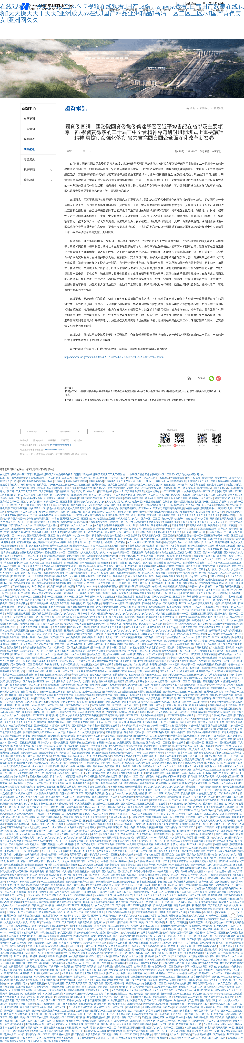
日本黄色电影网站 (64, 803)
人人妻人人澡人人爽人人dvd (96, 552)
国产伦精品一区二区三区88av (203, 742)
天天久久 (45, 654)
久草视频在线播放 (217, 674)
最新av (122, 939)
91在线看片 (143, 525)
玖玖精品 (18, 970)
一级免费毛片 (103, 583)
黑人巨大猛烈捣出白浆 (127, 831)
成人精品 (66, 871)
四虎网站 (60, 1021)
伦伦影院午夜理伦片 (114, 535)
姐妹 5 (186, 532)
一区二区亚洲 (53, 478)
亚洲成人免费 (113, 702)
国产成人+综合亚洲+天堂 (45, 634)
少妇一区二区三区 (100, 545)
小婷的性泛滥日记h (207, 793)
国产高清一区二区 (34, 617)
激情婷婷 (178, 1000)
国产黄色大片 (104, 576)
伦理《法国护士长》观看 (150, 752)
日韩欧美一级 (198, 532)
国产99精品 (106, 749)
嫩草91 (181, 518)
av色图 (217, 603)
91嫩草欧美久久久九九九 (211, 651)
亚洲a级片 (149, 973)
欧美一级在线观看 (16, 960)
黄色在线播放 (94, 603)
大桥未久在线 (126, 854)
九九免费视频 (126, 797)
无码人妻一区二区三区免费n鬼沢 (152, 732)
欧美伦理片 (210, 858)
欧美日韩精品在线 (143, 936)
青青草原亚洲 (182, 559)
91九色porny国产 (82, 535)
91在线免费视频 (70, 814)
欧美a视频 (103, 562)
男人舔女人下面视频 (176, 922)
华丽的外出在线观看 (171, 708)
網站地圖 (52, 440)
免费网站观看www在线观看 (188, 997)
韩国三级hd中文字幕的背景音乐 (204, 732)
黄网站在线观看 (104, 695)
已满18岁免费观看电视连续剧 (146, 817)
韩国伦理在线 (125, 549)
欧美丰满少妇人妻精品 (218, 712)
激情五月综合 (178, 725)
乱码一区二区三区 (74, 912)
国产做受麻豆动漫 (42, 583)
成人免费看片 (187, 671)
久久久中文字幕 (78, 654)
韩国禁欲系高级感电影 (110, 827)
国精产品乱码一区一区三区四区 (53, 484)
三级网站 (32, 549)
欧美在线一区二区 (140, 668)
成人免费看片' (35, 1041)
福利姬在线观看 (60, 529)
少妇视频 (165, 495)
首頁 (101, 9)
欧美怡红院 (54, 736)
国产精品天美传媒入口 (208, 719)
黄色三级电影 (78, 491)
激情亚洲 (75, 529)
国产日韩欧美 (161, 1034)
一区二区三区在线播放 (141, 814)
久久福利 (229, 759)
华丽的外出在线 (185, 647)
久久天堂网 (210, 953)
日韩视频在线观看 (10, 637)
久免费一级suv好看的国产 (32, 620)
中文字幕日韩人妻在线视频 (161, 515)
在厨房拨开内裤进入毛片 (186, 749)
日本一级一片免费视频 (12, 478)
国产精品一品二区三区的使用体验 (134, 905)
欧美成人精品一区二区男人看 (75, 661)
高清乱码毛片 (188, 685)
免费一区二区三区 (181, 681)
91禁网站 (11, 695)
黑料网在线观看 (88, 562)
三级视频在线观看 (127, 909)
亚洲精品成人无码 (23, 763)
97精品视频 (94, 871)
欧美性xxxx (153, 539)
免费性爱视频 (125, 773)
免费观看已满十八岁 (199, 922)
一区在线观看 (133, 535)
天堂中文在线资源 (57, 990)
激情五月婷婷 (124, 512)
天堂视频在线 (82, 647)
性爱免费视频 (28, 786)
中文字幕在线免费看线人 (44, 688)
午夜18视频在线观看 (149, 909)
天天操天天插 (105, 949)
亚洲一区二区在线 (53, 657)
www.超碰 (182, 973)
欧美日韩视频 (105, 966)
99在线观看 (162, 803)
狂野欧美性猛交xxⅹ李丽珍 (159, 858)
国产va (155, 566)
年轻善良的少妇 (199, 641)
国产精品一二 (174, 562)
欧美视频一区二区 (28, 875)
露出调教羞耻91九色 (63, 583)
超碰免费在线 (165, 881)
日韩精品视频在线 (79, 841)
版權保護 (24, 440)
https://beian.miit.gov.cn (54, 449)
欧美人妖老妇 (40, 841)
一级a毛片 (21, 607)
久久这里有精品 (223, 871)
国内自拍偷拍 (91, 729)
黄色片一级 (162, 593)
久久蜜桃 (140, 861)
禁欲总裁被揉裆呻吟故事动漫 (226, 481)
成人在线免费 (88, 529)
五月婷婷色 (75, 678)
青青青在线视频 (80, 674)
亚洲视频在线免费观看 (118, 515)
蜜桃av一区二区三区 (52, 596)
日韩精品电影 (121, 1021)
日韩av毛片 (6, 566)
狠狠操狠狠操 (107, 729)
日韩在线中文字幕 (105, 1038)
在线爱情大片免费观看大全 (113, 719)
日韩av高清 (48, 905)
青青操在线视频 (9, 552)
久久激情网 (53, 522)
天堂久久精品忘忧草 (120, 946)
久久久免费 (56, 532)
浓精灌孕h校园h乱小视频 (74, 522)
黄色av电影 (72, 556)
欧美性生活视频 (197, 705)
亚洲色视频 (66, 634)
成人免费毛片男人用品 (141, 562)
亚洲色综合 (139, 742)
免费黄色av (37, 1031)
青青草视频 (139, 512)
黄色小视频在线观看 (207, 657)
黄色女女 (137, 946)
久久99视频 (117, 990)
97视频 (78, 817)
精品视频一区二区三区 (59, 620)
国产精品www (87, 807)
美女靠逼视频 (190, 708)
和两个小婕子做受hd (145, 871)
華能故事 (39, 180)
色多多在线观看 (54, 562)
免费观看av (47, 566)
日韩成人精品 (85, 566)
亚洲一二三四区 (56, 590)
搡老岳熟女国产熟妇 (106, 556)
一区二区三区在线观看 (52, 881)
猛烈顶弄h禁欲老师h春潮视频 (81, 776)
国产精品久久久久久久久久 (222, 854)
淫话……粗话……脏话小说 (151, 481)
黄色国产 (187, 783)
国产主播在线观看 (118, 484)
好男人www (221, 749)
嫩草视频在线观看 (172, 695)
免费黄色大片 (27, 837)
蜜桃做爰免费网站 (184, 630)
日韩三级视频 (23, 634)
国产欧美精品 (204, 488)
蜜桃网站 (63, 949)
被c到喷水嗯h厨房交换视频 (53, 956)
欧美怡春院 (176, 953)
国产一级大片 (48, 559)
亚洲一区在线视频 (214, 691)
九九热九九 (210, 987)
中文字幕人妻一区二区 (158, 698)
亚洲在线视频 (144, 532)
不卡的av (98, 566)
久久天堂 (218, 586)
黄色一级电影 (23, 661)
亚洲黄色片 (207, 736)
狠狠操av (11, 814)
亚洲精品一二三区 (51, 922)
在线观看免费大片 (10, 484)
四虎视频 (197, 807)
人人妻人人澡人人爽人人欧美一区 (124, 501)
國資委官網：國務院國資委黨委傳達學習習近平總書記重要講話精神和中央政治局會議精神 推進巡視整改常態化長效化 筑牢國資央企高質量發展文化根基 (143, 393)
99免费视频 (169, 586)
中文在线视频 (66, 980)
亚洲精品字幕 (52, 888)
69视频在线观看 (176, 505)
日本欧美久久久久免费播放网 (120, 481)
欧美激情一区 (188, 664)
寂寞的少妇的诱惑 (197, 525)
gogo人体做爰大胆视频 (90, 712)
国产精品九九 (114, 624)
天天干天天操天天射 (86, 966)
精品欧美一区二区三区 (151, 624)
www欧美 (25, 834)
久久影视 (131, 749)
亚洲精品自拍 (46, 892)
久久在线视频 (74, 512)
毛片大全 (119, 491)
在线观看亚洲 (198, 644)
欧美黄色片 (214, 525)
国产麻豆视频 (112, 864)
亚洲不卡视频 (129, 702)
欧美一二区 (15, 498)
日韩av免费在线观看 (143, 1014)
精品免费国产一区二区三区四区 (57, 1010)
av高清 (231, 488)
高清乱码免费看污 (117, 919)
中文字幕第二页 (31, 820)
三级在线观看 (7, 634)
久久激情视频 (141, 664)
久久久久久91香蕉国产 (39, 579)
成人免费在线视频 (165, 613)
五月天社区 (135, 674)
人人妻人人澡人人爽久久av (30, 797)
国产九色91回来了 (145, 797)
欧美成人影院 (230, 769)
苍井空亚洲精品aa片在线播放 (195, 661)
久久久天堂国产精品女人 (229, 983)
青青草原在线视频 (10, 596)
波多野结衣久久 (42, 827)
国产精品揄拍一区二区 (229, 654)
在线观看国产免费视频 (207, 800)
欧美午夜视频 (215, 895)
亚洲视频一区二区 (119, 522)
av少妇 (27, 736)
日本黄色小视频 (130, 725)
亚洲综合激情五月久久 (80, 756)
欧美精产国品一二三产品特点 (144, 484)
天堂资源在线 (59, 627)
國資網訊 (29, 149)
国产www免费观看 (213, 552)
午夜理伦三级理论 (82, 478)
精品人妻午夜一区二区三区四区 (206, 790)
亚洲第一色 (10, 915)
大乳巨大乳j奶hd (13, 759)
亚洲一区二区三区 (144, 688)
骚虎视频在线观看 (101, 705)
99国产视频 (82, 685)
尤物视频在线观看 (83, 895)
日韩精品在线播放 (152, 603)
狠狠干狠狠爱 (11, 848)
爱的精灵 (43, 963)
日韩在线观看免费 (119, 573)
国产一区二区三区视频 (91, 539)
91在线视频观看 (79, 495)
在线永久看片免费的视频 (57, 1041)
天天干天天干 (218, 522)
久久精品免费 (123, 1014)
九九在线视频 (10, 698)
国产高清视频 (162, 1014)
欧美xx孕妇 (88, 657)
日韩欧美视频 (184, 769)
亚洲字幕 (218, 943)
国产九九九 (113, 973)
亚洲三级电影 (187, 593)
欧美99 (63, 715)
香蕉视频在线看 (170, 522)
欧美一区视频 (68, 664)
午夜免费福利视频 (169, 868)
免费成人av (231, 803)
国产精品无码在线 (183, 501)
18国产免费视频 (59, 742)
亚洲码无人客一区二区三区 (141, 478)
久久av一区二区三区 (107, 722)
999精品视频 (227, 515)
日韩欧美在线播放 (18, 603)
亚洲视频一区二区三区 (123, 800)
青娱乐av (22, 749)
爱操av (24, 861)
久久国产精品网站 (60, 495)
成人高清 (155, 949)
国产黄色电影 (68, 685)
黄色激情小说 (70, 993)
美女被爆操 (160, 562)
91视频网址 (58, 573)
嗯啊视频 (237, 671)
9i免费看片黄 (74, 827)
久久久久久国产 (34, 501)
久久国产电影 (187, 824)
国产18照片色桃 (111, 691)
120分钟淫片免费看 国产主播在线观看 (53, 695)
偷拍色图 (69, 586)
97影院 (185, 966)
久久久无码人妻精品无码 (91, 732)
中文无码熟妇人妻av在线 (17, 532)
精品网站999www (193, 678)
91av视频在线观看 (233, 685)
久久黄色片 (67, 973)
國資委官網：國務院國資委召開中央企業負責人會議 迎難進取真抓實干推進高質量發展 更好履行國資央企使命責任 (135, 400)
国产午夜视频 (44, 756)
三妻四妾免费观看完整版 (144, 780)
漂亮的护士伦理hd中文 (132, 661)
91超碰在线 (28, 678)
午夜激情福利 (52, 664)
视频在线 (232, 1038)
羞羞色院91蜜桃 (188, 722)
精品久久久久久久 (169, 671)
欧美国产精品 (90, 681)
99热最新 (208, 844)
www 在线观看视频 (179, 864)
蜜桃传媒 (114, 508)
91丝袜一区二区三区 (112, 559)
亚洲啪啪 (226, 637)
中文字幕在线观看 (224, 841)
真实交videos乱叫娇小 (157, 657)
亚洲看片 (131, 681)
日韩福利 (197, 681)
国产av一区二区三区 (187, 613)
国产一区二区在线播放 (53, 691)
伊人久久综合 (131, 990)
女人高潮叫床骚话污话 (21, 990)
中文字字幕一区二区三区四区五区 (224, 562)
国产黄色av (209, 678)
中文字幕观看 (59, 641)
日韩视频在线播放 (162, 834)
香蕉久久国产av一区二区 (123, 790)
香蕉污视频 (100, 926)
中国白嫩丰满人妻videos (48, 814)
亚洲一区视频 (228, 525)
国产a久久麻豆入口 (218, 617)
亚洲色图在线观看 (48, 549)
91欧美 (73, 498)
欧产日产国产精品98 (14, 518)
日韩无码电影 (216, 576)
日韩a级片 (9, 790)
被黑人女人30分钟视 (101, 674)
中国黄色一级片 (223, 746)
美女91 (122, 722)
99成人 (164, 769)
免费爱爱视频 (85, 922)
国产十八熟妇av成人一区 (184, 902)
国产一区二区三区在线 (129, 739)
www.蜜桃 (174, 664)
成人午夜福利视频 (102, 641)
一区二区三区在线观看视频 (15, 1031)
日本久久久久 (57, 776)
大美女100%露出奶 (171, 929)
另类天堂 (64, 943)
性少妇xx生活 (68, 766)
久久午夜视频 (144, 834)
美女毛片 (174, 593)
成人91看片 (38, 766)
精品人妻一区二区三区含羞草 (161, 1021)
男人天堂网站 (53, 488)
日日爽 (21, 919)
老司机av (39, 729)
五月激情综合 (197, 579)
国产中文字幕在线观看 (194, 851)
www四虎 (212, 634)
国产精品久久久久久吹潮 (189, 814)
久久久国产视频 (49, 980)
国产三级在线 (105, 491)
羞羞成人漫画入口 (110, 834)
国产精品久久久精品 (73, 929)
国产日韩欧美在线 (47, 539)
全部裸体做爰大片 (30, 691)
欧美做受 (181, 586)
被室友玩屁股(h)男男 (40, 630)
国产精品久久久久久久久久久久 (76, 525)
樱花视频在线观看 (101, 1017)
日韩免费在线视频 (94, 532)
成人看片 (9, 1014)
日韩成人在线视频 (10, 691)
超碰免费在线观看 (135, 617)
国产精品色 (100, 488)
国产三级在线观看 (50, 817)
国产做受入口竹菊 (96, 651)
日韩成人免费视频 (28, 627)
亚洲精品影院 (133, 603)
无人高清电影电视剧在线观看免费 (50, 576)
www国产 (182, 484)
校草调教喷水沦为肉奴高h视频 (162, 512)
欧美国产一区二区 (208, 936)
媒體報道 (29, 139)
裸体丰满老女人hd (99, 956)
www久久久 (160, 936)
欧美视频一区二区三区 (201, 498)
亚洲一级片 (140, 539)
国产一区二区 (162, 902)
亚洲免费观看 (39, 736)
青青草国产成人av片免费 (60, 1038)
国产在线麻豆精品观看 (219, 878)
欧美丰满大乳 (105, 637)
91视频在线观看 (48, 932)
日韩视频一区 (191, 1014)
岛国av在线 (222, 1007)
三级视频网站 (206, 613)
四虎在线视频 (69, 909)
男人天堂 (199, 766)
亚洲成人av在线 (151, 926)
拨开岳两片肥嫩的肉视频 (159, 939)
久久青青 (99, 525)
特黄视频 (139, 590)
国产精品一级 (212, 763)
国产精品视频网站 (204, 885)
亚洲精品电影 (130, 624)
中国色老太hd (26, 698)
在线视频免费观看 (134, 498)
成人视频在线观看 (226, 545)
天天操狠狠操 (177, 478)
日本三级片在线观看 (136, 980)
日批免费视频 (188, 793)
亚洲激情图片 (223, 810)
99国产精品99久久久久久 (228, 498)
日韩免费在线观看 (125, 596)
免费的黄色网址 (148, 970)
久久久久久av (95, 698)
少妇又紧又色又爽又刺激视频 (89, 515)
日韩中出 (23, 545)
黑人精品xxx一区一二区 (176, 641)
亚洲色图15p (141, 488)
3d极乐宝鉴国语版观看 (228, 827)
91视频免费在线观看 (84, 722)
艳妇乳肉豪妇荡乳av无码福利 (90, 624)
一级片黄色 (127, 688)
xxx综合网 (238, 539)
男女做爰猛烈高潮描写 (180, 739)
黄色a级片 (150, 498)
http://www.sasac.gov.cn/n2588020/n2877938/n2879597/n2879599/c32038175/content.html (114, 356)
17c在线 (150, 861)
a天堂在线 (37, 657)
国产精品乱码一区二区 (12, 501)
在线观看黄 (114, 488)
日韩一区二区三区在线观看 (15, 688)
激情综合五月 (198, 610)
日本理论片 (45, 627)
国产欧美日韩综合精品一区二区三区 (119, 715)
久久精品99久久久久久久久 (167, 532)
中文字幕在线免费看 (210, 627)
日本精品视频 (31, 970)
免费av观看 (154, 576)
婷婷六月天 (10, 1034)
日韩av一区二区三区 (39, 749)
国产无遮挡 (127, 488)
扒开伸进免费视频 (150, 678)
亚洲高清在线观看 (177, 481)
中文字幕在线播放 (144, 756)
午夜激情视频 (128, 834)
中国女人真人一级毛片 (182, 657)
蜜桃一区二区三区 (74, 1031)
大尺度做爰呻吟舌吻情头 (82, 576)
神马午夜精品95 (73, 851)
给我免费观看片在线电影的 (190, 590)
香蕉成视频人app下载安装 (141, 545)
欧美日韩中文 (74, 681)
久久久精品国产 (17, 579)
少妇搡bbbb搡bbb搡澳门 (200, 586)
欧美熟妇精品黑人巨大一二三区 (173, 610)
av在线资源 (67, 817)
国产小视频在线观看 (129, 579)
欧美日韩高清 (217, 668)
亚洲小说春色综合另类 (24, 586)
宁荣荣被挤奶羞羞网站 (34, 647)
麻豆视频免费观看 (99, 841)
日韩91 (136, 705)
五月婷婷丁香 (7, 963)
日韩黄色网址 (43, 529)
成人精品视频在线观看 (176, 579)
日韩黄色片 (67, 624)
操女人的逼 (223, 600)
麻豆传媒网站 (209, 898)
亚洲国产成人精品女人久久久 (124, 518)
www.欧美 (120, 820)
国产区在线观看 (228, 742)
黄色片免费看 (186, 960)
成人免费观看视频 (85, 803)
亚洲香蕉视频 (224, 858)
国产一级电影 (119, 583)
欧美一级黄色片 (120, 593)
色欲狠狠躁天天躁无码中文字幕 (50, 542)
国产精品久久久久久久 (21, 525)
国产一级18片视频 (144, 556)
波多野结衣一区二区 (152, 705)
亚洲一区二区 (236, 776)
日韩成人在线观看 (188, 627)
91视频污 (63, 854)
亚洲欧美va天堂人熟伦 (46, 525)
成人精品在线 (37, 562)
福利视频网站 (53, 871)
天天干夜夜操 (112, 688)
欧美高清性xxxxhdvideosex (91, 702)
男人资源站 (12, 651)
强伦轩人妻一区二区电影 (85, 620)
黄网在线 (26, 573)
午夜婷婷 (96, 980)
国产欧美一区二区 (45, 698)
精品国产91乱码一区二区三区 (120, 532)
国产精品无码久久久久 (226, 926)
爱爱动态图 (172, 960)
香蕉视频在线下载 (162, 997)
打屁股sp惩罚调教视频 (222, 695)
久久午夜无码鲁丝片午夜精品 (158, 559)
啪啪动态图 (221, 505)
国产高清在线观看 (18, 508)
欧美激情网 (208, 478)
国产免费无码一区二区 (175, 603)
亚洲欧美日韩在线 (53, 1027)
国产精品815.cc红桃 (78, 627)
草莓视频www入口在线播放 (99, 596)
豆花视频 (234, 617)
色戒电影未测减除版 (17, 888)
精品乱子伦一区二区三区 (153, 841)
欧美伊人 (16, 539)
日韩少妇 (11, 749)
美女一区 (139, 773)
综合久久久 (209, 729)
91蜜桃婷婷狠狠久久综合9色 (119, 837)
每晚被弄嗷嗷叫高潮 (66, 566)
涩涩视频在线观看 (35, 478)
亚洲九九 (4, 641)
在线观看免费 (85, 488)
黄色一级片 (12, 624)
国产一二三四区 (206, 827)
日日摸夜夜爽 (62, 491)
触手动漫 (143, 607)
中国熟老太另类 (40, 532)
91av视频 (99, 895)
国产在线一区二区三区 (140, 583)
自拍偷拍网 (186, 868)
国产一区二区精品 (76, 885)
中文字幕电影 (191, 943)
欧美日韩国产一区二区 (208, 637)
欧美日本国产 (173, 773)
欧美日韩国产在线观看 (90, 498)
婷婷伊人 (16, 505)
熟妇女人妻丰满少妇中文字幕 (126, 529)
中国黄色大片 (32, 844)
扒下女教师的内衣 (27, 936)
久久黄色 (202, 624)
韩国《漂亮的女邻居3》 (49, 1004)
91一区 (12, 932)
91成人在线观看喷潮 (22, 831)
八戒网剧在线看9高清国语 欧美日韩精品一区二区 (153, 875)
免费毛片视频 (232, 586)
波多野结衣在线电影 (147, 671)
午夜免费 (109, 993)
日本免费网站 (25, 695)
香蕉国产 (202, 685)
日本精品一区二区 (76, 820)
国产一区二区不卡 (196, 569)
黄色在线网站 (152, 491)
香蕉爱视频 (145, 566)
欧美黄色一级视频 (85, 583)
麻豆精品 (142, 681)
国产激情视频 (66, 549)
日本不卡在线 (213, 590)
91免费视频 (137, 976)
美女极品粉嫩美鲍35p (91, 837)
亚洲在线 (69, 630)
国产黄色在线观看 (73, 532)
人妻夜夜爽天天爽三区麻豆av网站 (200, 773)
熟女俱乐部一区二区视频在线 (128, 552)
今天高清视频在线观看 (18, 613)
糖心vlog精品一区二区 (196, 576)
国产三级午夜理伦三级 (157, 953)
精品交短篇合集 (219, 960)
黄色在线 (129, 732)
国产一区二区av (203, 837)
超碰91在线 (234, 664)
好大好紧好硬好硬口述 (93, 848)
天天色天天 (120, 1010)
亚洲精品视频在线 (30, 624)
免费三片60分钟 (231, 868)
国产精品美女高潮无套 (185, 820)
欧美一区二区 (146, 922)
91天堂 (40, 997)
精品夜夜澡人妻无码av (31, 552)
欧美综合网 (40, 831)
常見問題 (65, 440)
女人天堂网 (63, 861)
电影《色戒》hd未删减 (68, 617)
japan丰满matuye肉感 (42, 834)
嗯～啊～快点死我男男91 (26, 566)
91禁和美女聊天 (37, 861)
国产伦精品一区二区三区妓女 (22, 512)
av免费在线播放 (25, 773)
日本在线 (59, 481)
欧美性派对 (110, 539)
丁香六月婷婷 (16, 844)
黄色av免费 (53, 508)
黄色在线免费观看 (147, 915)
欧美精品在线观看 (29, 881)
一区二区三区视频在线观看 (179, 715)
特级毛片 (139, 549)
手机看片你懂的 (119, 562)
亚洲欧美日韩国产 (10, 644)
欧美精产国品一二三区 (219, 532)
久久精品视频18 (199, 915)
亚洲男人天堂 (214, 610)
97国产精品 (46, 858)
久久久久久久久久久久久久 (195, 522)
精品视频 (5, 902)
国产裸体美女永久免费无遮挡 (172, 498)
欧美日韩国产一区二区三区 (60, 797)
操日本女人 (209, 912)
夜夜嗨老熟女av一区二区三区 (25, 685)
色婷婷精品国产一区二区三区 (178, 674)
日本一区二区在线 (74, 596)
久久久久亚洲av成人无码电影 (211, 593)
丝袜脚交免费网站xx (77, 573)
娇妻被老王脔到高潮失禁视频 (169, 508)
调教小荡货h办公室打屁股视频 (25, 719)
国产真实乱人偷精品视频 (203, 654)
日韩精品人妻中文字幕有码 (155, 634)
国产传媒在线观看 (126, 729)
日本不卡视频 (195, 980)
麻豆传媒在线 (181, 970)
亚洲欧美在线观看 (152, 529)
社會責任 (182, 9)
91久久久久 (208, 542)
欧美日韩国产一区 (21, 576)
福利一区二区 (160, 1024)
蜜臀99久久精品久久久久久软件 (107, 627)
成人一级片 (207, 749)
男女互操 (183, 705)
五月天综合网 (179, 956)
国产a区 (29, 702)
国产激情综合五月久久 (78, 705)
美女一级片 (121, 885)
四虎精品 (185, 600)
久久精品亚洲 (70, 708)
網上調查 (78, 440)
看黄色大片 (221, 478)
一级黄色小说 (11, 834)
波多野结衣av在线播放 (51, 912)
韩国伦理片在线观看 (109, 725)
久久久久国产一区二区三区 (164, 759)
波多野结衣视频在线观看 (81, 607)
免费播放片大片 (178, 980)
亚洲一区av (188, 800)
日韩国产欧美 (28, 484)
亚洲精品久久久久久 (199, 481)
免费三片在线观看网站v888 (160, 590)
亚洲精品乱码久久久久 (154, 505)
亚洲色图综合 (178, 525)
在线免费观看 (13, 647)
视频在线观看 (100, 508)
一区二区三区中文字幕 (141, 851)
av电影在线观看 (157, 607)
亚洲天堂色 (168, 854)
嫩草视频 (5, 576)
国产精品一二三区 (28, 515)
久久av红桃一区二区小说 (61, 647)
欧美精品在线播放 (108, 939)
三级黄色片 (140, 824)
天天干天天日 (220, 1027)
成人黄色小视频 (151, 946)
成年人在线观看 (61, 505)
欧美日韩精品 (121, 695)
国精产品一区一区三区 (95, 943)
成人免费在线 (200, 783)
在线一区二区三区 (187, 651)
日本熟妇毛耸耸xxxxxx (47, 674)
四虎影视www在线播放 (61, 966)
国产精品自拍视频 (178, 790)
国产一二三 (134, 1017)
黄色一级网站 (169, 518)
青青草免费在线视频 (28, 932)
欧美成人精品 (200, 868)
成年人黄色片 (62, 892)
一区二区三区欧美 (81, 484)
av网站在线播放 (128, 607)
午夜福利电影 (78, 603)
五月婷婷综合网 (63, 515)
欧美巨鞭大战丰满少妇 (12, 671)
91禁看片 (212, 644)
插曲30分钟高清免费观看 (111, 681)
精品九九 (78, 579)
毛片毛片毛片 (215, 685)
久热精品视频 (147, 820)
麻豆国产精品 (104, 742)
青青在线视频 (232, 973)
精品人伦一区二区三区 (18, 522)
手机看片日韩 (237, 549)
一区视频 (174, 600)
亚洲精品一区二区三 (148, 495)
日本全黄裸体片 (24, 987)
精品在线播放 (125, 736)
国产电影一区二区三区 (175, 691)
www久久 (21, 535)
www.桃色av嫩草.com (107, 607)
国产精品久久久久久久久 (167, 851)
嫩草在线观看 (24, 542)
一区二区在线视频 (99, 573)
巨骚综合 (36, 905)
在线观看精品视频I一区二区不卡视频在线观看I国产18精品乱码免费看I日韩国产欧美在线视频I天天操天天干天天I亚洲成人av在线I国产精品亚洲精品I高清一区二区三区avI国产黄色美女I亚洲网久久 (102, 474)
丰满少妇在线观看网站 (53, 556)
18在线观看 (43, 637)
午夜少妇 (193, 973)
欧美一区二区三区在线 (87, 630)
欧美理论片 (215, 868)
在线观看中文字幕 (49, 752)
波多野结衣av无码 (47, 949)
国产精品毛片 (147, 776)
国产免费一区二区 (154, 637)
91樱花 (224, 549)
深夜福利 (137, 766)
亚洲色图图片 (52, 552)
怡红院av (111, 668)
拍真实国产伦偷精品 (89, 559)
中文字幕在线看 (197, 484)
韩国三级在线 (100, 478)
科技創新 (165, 9)
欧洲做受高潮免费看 (20, 583)
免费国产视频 (11, 1007)
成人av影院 (222, 776)
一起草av (34, 824)
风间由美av (132, 820)
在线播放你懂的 (129, 888)
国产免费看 (196, 858)
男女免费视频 (168, 651)
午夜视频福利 (95, 481)
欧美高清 (233, 505)
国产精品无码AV (184, 990)
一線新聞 (29, 129)
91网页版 (221, 495)
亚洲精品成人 (207, 834)
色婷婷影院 (184, 1021)
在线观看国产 (211, 607)
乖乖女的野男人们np (219, 919)
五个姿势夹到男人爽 (132, 898)
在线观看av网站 (33, 993)
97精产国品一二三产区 (173, 949)
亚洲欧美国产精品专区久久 (37, 505)
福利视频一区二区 (152, 674)
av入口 (87, 512)
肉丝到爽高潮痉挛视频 (21, 725)
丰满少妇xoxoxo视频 (96, 1031)
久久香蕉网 (43, 495)
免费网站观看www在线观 (52, 512)
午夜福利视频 (193, 505)
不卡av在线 (128, 610)
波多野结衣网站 (132, 559)
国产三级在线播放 (221, 817)
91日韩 (12, 773)
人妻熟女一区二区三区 (37, 783)
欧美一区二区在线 (30, 559)
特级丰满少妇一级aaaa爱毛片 (45, 610)
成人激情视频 (68, 888)
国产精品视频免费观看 (197, 688)
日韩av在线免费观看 (126, 600)
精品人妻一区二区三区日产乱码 (225, 573)
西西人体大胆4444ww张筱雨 (153, 600)
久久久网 (34, 1014)
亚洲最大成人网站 (108, 960)
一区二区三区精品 (171, 491)
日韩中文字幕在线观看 (145, 912)
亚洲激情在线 (183, 539)
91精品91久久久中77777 (100, 997)
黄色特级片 (155, 488)
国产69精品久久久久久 (109, 610)
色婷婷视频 (201, 630)
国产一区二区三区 (151, 518)
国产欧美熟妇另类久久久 (106, 888)
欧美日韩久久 (8, 919)
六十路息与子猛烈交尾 (192, 759)
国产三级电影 (135, 858)
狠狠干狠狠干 (103, 593)
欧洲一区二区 (203, 824)
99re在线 (49, 939)
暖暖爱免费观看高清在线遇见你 (130, 569)
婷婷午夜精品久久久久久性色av (162, 549)
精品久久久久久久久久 (202, 559)
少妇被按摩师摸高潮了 (38, 518)
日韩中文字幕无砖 (183, 746)
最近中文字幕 (147, 831)
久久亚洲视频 (184, 807)
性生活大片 (61, 939)
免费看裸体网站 (227, 936)
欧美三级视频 (222, 542)
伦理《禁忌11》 (214, 1000)
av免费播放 (189, 695)
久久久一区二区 (106, 1014)
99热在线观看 (204, 664)
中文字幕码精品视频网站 (193, 617)
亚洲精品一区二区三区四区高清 (118, 763)
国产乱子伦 (169, 529)
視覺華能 (39, 170)
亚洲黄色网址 (8, 542)
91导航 (55, 518)
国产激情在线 (65, 790)
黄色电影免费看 (124, 590)
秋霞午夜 (163, 980)
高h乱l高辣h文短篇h (110, 868)
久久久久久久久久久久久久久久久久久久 (198, 515)
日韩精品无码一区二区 (98, 990)
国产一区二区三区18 (178, 668)
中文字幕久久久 (117, 478)
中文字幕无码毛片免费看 (140, 844)
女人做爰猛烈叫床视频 (222, 647)
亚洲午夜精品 (125, 556)
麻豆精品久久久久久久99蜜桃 (145, 695)
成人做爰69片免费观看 (152, 715)
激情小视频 (234, 593)
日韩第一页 (228, 627)
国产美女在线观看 (197, 854)
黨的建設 (198, 9)
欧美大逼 (169, 624)
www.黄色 (162, 864)
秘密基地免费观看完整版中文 (201, 508)
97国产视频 (33, 960)
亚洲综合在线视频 (35, 671)
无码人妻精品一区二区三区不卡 (169, 596)
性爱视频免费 (11, 739)
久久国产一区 (163, 956)
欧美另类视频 (70, 864)
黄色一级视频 (199, 573)
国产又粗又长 (215, 905)
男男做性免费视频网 (76, 481)
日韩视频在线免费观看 (149, 691)
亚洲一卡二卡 (163, 861)
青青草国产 (17, 858)
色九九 (109, 793)
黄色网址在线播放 (160, 525)
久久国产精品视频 (54, 1031)
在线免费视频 (73, 637)
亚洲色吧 (202, 919)
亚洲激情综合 (203, 671)
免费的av (79, 790)
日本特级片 (44, 742)
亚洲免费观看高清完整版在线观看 (111, 780)
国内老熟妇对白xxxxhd (175, 542)
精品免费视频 (199, 539)
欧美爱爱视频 (115, 1031)
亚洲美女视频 (183, 556)
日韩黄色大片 (184, 946)
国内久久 (66, 919)
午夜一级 (157, 586)
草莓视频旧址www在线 (83, 505)
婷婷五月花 (162, 545)
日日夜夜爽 (208, 505)
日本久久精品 (219, 488)
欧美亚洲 (27, 712)
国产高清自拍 (96, 983)
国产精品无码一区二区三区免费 (213, 698)
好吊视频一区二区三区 (68, 905)
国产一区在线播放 (186, 529)
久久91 (156, 729)
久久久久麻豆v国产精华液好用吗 (144, 542)
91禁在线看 (51, 729)
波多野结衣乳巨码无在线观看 (160, 807)
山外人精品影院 (98, 518)
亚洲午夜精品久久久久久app (162, 627)
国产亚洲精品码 (72, 657)
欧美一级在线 (22, 705)
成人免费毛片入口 (10, 997)
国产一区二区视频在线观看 (128, 637)
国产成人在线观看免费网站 (35, 885)
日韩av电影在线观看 (222, 715)
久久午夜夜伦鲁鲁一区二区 (196, 491)
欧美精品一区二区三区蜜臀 (58, 501)
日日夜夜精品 (201, 647)
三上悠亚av (226, 864)
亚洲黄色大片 (95, 549)
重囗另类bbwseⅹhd (85, 586)
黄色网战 (173, 661)
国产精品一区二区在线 (16, 569)
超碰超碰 (32, 949)
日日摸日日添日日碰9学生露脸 (126, 786)
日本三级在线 (158, 668)
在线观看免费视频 (98, 522)
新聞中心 (148, 9)
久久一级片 (222, 678)
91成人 (14, 481)
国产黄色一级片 (110, 1034)
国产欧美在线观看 (155, 773)
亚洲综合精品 (74, 1000)
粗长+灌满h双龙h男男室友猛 (85, 858)
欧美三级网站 (69, 953)
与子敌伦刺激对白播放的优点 (160, 552)
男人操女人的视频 (38, 545)
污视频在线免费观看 (230, 657)
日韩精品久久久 (127, 915)
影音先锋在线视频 (199, 668)
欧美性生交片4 (81, 875)
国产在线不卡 (200, 892)
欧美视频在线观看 (165, 573)
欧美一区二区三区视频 (23, 495)
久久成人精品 (144, 712)
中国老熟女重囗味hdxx (157, 719)
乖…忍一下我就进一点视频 (98, 542)
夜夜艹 (208, 1027)
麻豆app (173, 885)
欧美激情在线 (46, 515)
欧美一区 (44, 919)
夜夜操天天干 (36, 939)
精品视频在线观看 (181, 495)
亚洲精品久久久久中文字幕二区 (162, 617)
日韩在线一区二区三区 (203, 600)
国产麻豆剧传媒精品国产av (130, 1038)
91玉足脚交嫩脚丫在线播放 (158, 501)
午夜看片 (228, 943)
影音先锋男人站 (47, 875)
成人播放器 (122, 902)
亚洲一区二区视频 (21, 593)
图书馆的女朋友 (124, 664)
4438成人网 (32, 919)
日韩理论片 (170, 705)
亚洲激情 (159, 922)
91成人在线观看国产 (159, 681)
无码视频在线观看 (117, 651)
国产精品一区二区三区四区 (207, 769)
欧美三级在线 (229, 603)
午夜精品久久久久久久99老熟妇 (157, 990)
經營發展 (131, 9)
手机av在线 (127, 654)
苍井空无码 (226, 980)
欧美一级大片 (7, 657)
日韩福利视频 (43, 641)
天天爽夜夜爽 (31, 790)
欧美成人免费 (231, 905)
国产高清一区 (127, 586)
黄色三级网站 (16, 993)
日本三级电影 (176, 803)
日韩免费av (22, 939)
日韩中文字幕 (88, 610)
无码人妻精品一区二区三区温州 (158, 535)
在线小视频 (76, 644)
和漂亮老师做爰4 (58, 607)
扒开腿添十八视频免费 (167, 756)
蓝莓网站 (43, 966)
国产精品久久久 (170, 909)
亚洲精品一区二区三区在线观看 (138, 803)
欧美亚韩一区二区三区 (211, 973)
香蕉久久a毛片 (136, 807)
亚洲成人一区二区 (221, 824)
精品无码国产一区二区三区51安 (27, 668)
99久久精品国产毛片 (152, 579)
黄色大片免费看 (25, 814)
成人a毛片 (119, 749)
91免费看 (176, 783)
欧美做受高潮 (130, 868)
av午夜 (68, 926)
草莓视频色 (103, 529)
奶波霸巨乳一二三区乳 (104, 512)
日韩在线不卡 (36, 569)
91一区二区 (126, 1034)
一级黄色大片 (109, 736)
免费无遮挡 (31, 966)
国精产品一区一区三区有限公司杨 (205, 535)
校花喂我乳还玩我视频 (201, 926)
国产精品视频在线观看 (154, 739)
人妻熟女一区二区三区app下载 (110, 708)
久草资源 (197, 888)
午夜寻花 (92, 725)
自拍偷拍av (112, 769)
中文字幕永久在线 (105, 590)
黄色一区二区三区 (58, 841)
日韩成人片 (17, 600)
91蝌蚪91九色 (168, 539)
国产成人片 (98, 898)
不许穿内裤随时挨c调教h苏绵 (212, 583)
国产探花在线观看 (135, 491)
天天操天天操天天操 (72, 719)
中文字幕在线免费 (14, 702)
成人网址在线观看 (155, 960)
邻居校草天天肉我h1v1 (56, 498)
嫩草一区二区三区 (68, 539)
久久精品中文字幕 (113, 498)
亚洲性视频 (21, 1014)
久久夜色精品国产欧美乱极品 (143, 647)
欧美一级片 (81, 549)
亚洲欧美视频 (134, 722)
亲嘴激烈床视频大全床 (230, 898)
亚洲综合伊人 (92, 763)
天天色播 (11, 936)
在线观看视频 (21, 630)
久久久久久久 (220, 837)
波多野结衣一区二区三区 (27, 556)
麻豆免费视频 (219, 664)
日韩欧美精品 (36, 888)
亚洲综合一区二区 (80, 545)
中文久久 (50, 617)
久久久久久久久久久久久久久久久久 (153, 620)
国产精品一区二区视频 (91, 993)
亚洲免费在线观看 (42, 613)
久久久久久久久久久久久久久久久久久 (164, 786)
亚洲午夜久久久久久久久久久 (89, 501)
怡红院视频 (20, 549)
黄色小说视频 (138, 515)
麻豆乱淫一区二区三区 (189, 780)
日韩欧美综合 (137, 1021)
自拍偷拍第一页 (185, 831)
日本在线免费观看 (102, 569)
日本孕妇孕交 (187, 871)
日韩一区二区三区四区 (193, 878)
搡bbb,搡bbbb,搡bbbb (95, 579)
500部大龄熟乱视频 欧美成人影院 (188, 634)
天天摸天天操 (32, 654)
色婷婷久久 (100, 922)
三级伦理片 (17, 617)
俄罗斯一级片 (119, 1017)
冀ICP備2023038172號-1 (60, 445)
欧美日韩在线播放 (81, 569)
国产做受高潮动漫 (94, 912)
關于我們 (114, 9)
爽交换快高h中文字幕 (197, 518)
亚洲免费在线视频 (165, 556)
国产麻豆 (30, 529)
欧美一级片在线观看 (174, 817)
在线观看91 (163, 478)
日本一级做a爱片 (20, 610)
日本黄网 (96, 535)
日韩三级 (121, 844)
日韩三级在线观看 (207, 529)
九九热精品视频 (101, 756)
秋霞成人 (42, 586)
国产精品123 (90, 719)
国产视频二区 (39, 590)
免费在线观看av (216, 705)
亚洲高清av (195, 542)
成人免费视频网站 (122, 742)
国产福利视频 (53, 953)
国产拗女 (151, 1038)
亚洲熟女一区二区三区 (189, 552)
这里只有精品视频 (10, 786)
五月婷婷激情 (118, 545)
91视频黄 (108, 712)
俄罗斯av (50, 569)
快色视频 (181, 535)
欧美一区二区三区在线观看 (34, 1017)
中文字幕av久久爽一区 (230, 634)
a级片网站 (32, 780)
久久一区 (131, 525)
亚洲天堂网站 (187, 512)
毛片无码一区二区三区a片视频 (210, 501)
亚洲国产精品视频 (204, 990)
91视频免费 (53, 702)
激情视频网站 (120, 674)
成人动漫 (112, 773)
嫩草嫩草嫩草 (64, 535)
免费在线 (163, 915)
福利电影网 (52, 715)
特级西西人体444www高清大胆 (152, 837)
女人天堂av (27, 644)
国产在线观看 (178, 742)
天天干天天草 (76, 854)
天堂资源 (219, 803)
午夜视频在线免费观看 (180, 983)
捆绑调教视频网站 (115, 525)
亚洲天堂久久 (185, 766)
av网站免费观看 (217, 641)
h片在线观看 (23, 488)
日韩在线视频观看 (38, 607)
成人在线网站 (47, 960)
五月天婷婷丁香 (230, 732)
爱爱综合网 (100, 909)
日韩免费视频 (41, 987)
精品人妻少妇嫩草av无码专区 (47, 593)
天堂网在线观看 (60, 654)
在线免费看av (107, 620)
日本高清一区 (120, 858)
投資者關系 (217, 9)
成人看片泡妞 (178, 569)
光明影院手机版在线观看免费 (75, 752)
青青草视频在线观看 (202, 841)
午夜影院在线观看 (44, 644)
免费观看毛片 (91, 868)
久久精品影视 (7, 987)
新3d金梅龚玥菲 (121, 641)
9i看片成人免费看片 (137, 576)
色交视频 (181, 854)
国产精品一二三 (29, 752)
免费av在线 (10, 851)
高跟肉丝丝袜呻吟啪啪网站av (120, 644)
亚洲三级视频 (217, 1017)
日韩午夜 (173, 915)
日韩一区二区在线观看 (156, 898)
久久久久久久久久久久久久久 (63, 831)
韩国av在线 (40, 702)
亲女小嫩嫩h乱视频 (32, 498)
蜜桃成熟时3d (89, 637)
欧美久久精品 (87, 593)
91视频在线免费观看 (172, 576)
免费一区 (178, 943)
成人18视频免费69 (100, 613)
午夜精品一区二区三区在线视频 (121, 566)
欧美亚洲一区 (108, 739)
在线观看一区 (63, 569)
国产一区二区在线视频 (102, 600)
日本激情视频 (172, 878)
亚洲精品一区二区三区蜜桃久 (22, 912)
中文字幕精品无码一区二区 (40, 1024)
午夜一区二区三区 (50, 624)
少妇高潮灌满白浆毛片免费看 (145, 522)
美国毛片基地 (187, 719)
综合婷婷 (51, 712)
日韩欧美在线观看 (85, 695)
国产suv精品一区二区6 (204, 1021)
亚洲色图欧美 (72, 844)
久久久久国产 (62, 651)
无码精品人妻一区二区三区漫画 (51, 763)
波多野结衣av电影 (106, 505)
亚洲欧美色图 (99, 484)
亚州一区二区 (202, 960)
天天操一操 (85, 641)
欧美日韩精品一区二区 (89, 736)
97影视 (53, 725)
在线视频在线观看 (108, 776)
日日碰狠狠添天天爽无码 (223, 518)
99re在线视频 (193, 478)
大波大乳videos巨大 (118, 817)
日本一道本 (175, 583)
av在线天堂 (163, 871)
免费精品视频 (233, 668)
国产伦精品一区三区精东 (36, 681)
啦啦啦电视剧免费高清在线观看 (36, 481)
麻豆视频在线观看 (67, 559)
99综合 (166, 488)
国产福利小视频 (12, 854)
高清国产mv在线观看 (114, 603)
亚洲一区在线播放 (46, 786)
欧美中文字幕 (144, 749)
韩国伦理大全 (38, 522)
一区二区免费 (167, 647)
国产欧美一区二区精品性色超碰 (119, 495)
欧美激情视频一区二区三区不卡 (89, 919)
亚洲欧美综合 (89, 1021)
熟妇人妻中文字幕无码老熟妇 (76, 508)
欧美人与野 (95, 495)
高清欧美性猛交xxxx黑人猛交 (90, 932)
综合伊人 (122, 807)
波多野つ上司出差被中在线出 (201, 566)
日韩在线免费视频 (94, 644)
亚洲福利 (9, 705)
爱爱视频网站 (163, 783)
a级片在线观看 (164, 820)
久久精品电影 (125, 539)
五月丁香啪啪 (46, 491)
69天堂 (155, 763)
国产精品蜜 (78, 1034)
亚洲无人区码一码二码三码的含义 (171, 712)
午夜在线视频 (59, 756)
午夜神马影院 (86, 556)
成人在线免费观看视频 (127, 634)
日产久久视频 (144, 729)
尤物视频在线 (58, 681)
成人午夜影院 (165, 970)
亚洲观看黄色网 (211, 681)
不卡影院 (217, 491)
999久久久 (92, 491)
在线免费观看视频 (79, 956)
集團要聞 (29, 118)
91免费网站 (29, 810)
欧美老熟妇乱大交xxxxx (136, 759)
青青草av (166, 729)
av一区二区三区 (109, 854)
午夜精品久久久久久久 (203, 556)
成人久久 (68, 895)
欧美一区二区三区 (30, 596)
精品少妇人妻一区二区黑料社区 (23, 817)
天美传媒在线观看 (204, 746)
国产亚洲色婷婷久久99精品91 (40, 600)
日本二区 (66, 478)
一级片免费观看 (214, 759)
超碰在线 (118, 759)
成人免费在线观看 (138, 708)
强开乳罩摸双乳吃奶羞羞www (136, 508)
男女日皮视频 (38, 488)
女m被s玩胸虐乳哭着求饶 (117, 698)
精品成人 (51, 861)
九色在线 (73, 641)
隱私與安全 (38, 440)
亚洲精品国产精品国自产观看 (73, 600)
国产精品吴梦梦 (71, 610)
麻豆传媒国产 (178, 732)
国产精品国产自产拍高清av (80, 881)
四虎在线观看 (147, 783)
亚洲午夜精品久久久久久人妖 (45, 909)
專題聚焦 (29, 159)
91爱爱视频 (15, 678)
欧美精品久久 (211, 980)
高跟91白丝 (17, 654)
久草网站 (174, 871)
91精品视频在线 (22, 590)
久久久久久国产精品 (159, 569)
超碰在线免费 (71, 562)
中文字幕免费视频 (84, 1038)
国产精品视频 (235, 749)
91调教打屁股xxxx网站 (60, 722)
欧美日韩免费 (55, 586)
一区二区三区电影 (169, 722)
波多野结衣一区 (37, 508)
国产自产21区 (160, 885)
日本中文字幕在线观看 (220, 539)
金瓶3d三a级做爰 (208, 708)
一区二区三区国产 (70, 552)
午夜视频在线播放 (69, 688)
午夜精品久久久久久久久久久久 (209, 620)
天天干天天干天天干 (27, 491)
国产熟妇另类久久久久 (204, 495)
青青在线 (71, 732)
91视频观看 (153, 769)
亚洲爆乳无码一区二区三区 (41, 535)
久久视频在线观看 (208, 902)
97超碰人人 (62, 1024)
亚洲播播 (14, 1017)
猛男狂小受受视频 (210, 848)
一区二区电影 (202, 715)
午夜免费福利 (112, 898)
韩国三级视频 (168, 484)
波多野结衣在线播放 (179, 841)
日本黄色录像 (174, 607)
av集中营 (94, 685)
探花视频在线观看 (42, 573)
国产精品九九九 (48, 790)
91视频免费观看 (182, 620)
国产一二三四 (171, 1010)
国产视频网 (103, 963)
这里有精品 (120, 542)
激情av (183, 875)
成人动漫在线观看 (60, 603)
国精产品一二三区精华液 (195, 702)
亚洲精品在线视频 (129, 678)
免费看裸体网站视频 (194, 562)
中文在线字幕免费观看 (200, 603)
